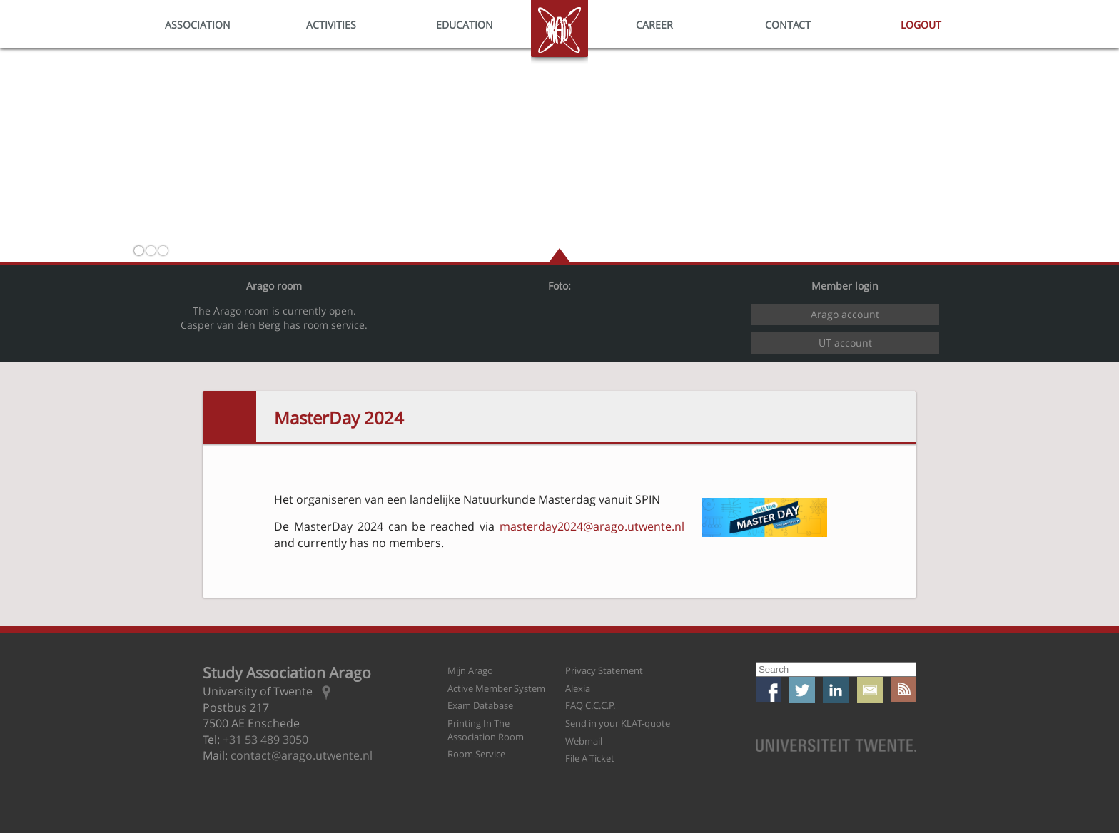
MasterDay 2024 (339, 417)
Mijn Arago (470, 670)
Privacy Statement (604, 670)
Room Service (476, 753)
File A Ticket (589, 758)
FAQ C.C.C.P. (590, 705)
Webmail (583, 741)
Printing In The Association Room (485, 730)
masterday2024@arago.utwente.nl (592, 526)
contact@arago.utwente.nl (302, 755)
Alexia (577, 688)
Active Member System (496, 688)
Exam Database (480, 705)
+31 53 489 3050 (265, 739)
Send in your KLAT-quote (617, 723)
